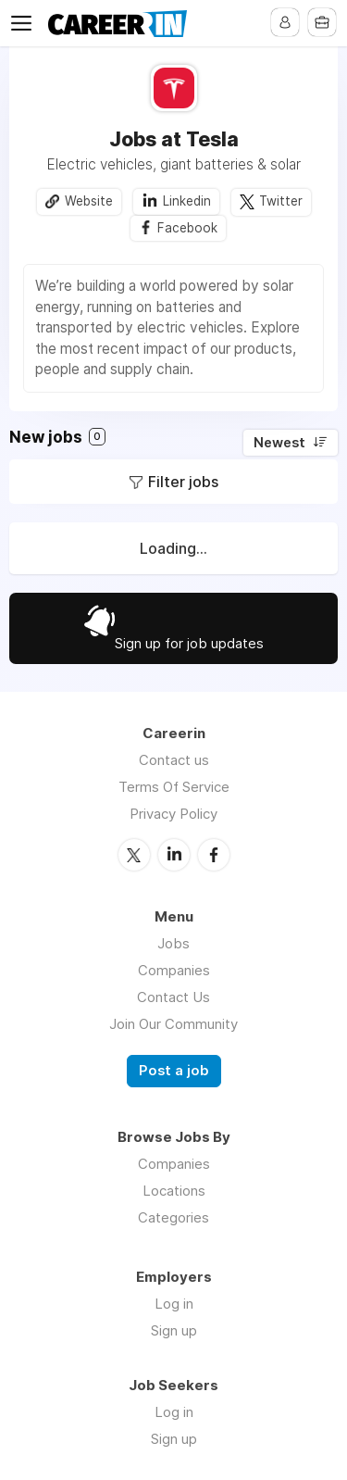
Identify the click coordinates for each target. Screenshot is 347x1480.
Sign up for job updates (189, 643)
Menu (25, 23)
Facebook (187, 227)
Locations (174, 1190)
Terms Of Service (173, 787)
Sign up (174, 1330)
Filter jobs (183, 481)
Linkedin (187, 201)
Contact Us (173, 997)
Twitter (281, 201)
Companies (174, 970)
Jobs (173, 943)
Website (89, 201)
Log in (174, 1303)
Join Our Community (173, 1024)
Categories (173, 1217)
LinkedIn (174, 855)
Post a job (174, 1070)
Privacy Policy (173, 813)
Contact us (174, 760)
